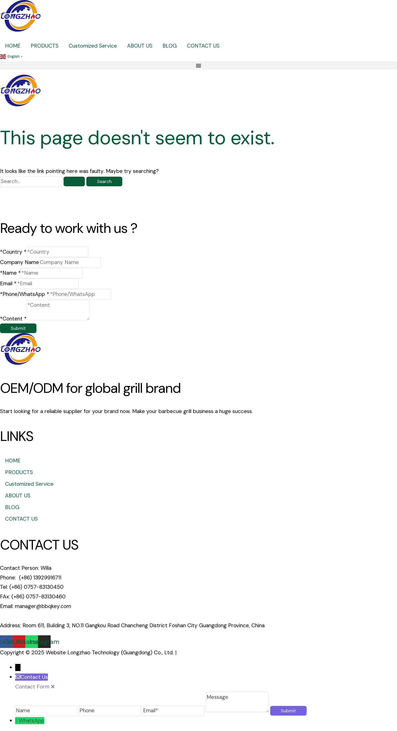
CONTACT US (203, 45)
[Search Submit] (74, 181)
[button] (198, 65)
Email (8, 283)
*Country (13, 251)
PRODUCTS (44, 45)
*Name (10, 272)
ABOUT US (139, 45)
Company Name (19, 262)
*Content (13, 318)
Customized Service (93, 45)
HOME (13, 45)
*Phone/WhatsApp (24, 294)
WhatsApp (31, 720)
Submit (18, 328)
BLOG (170, 45)
